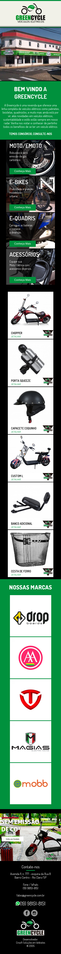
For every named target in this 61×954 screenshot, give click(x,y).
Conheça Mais (22, 171)
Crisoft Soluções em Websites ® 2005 (30, 944)
